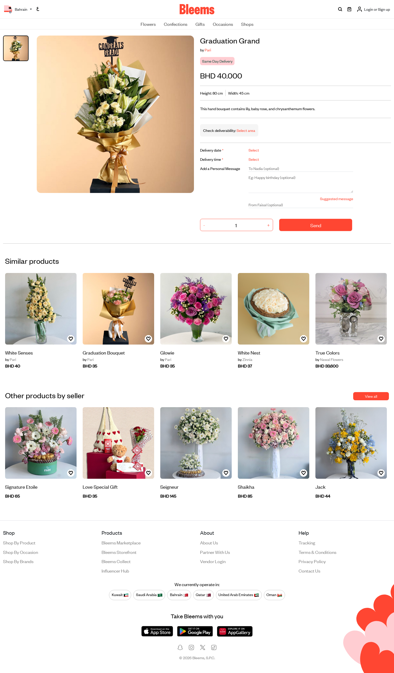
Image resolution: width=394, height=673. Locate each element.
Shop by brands (18, 561)
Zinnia (245, 359)
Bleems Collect (116, 561)
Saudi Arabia (149, 595)
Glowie (167, 352)
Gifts (200, 24)
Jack (320, 486)
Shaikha (246, 486)
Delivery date (212, 150)
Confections (175, 24)
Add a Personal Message (220, 168)
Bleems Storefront (119, 552)
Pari (208, 49)
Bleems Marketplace (121, 542)
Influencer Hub (115, 570)
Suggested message (336, 198)
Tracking (307, 542)
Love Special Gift (100, 486)
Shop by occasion (20, 552)
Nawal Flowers (329, 359)
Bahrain (179, 595)
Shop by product (19, 542)
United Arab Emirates (238, 595)
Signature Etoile (21, 486)
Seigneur (169, 486)
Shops (247, 24)
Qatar (203, 595)
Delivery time (211, 159)
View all (371, 396)
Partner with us (215, 552)
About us (209, 542)
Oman (274, 595)
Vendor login (213, 561)
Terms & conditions (317, 552)
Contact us (309, 570)
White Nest (249, 352)
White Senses (19, 352)
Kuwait (120, 595)
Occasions (223, 24)
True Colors (327, 352)
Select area (245, 130)
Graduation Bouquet (104, 352)
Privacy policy (312, 561)
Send (315, 225)
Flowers (148, 24)
